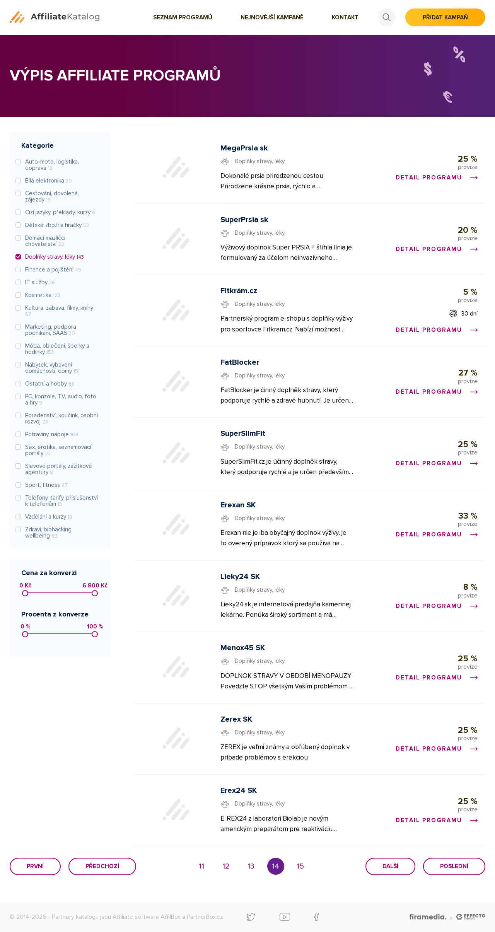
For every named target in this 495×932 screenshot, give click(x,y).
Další (390, 866)
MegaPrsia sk (244, 148)
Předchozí (102, 866)
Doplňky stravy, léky (260, 161)
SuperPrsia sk (244, 219)
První (35, 866)
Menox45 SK (242, 647)
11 (201, 866)
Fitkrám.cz (238, 290)
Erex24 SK (238, 790)
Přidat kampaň (445, 17)
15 (300, 866)
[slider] (25, 593)
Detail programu (437, 177)
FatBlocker (239, 362)
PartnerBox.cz (205, 917)
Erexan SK (238, 505)
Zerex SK (236, 719)
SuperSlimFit (242, 433)
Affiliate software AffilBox (147, 917)
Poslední (454, 866)
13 (251, 866)
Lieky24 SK (240, 576)
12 (226, 866)
